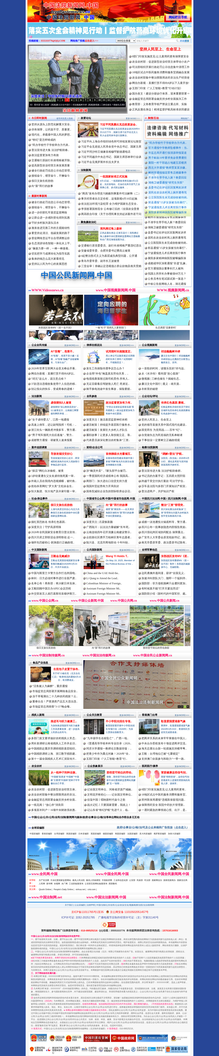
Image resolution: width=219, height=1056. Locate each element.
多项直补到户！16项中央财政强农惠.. (53, 810)
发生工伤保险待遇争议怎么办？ (105, 368)
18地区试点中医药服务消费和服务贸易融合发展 (161, 72)
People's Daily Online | (64, 889)
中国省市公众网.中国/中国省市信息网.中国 (111, 498)
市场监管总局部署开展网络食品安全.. (55, 691)
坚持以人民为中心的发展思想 (49, 263)
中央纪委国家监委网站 (60, 880)
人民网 (42, 883)
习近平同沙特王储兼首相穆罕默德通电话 (105, 151)
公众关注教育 (94, 714)
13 (113, 100)
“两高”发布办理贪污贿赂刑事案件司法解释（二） (111, 193)
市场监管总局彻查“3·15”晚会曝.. (51, 706)
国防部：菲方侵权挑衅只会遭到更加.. (164, 583)
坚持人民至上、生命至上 (160, 49)
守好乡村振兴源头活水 (45, 222)
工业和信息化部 (120, 880)
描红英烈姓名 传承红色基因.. (48, 521)
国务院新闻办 (169, 880)
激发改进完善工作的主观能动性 (50, 227)
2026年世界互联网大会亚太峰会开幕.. (53, 368)
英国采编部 (96, 833)
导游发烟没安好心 (62, 453)
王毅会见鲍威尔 (60, 556)
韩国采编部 (120, 833)
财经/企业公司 (95, 447)
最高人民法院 (78, 880)
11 (104, 100)
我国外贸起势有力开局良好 (102, 486)
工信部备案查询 (76, 883)
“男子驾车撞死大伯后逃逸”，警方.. (52, 435)
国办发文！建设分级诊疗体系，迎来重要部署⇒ (161, 93)
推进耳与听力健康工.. (64, 721)
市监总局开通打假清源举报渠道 (167, 152)
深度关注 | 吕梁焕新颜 (99, 521)
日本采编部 (83, 833)
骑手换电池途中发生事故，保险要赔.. (108, 388)
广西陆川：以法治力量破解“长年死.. (108, 527)
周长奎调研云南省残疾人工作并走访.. (53, 743)
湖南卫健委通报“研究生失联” (166, 182)
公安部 (132, 880)
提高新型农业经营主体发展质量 (50, 165)
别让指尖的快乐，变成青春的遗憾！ (53, 388)
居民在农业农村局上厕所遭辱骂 (167, 192)
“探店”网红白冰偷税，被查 (47, 470)
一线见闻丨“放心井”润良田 (47, 804)
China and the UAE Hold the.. (102, 573)
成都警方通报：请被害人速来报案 (51, 440)
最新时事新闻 (39, 195)
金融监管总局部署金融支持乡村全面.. (53, 799)
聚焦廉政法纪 (88, 222)
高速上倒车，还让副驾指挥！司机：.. (53, 424)
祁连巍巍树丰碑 (170, 351)
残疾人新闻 (37, 714)
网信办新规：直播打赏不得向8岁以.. (53, 373)
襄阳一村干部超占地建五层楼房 (167, 162)
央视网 (57, 883)
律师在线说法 (94, 344)
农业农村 (36, 766)
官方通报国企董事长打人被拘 (165, 272)
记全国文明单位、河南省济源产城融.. (109, 789)
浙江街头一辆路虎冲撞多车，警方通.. (53, 429)
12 (108, 100)
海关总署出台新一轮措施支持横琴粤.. (164, 748)
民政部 (140, 880)
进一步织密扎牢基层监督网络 (49, 212)
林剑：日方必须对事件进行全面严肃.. (53, 578)
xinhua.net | (81, 889)
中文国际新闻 (39, 549)
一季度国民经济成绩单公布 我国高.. (107, 475)
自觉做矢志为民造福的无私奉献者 (162, 435)
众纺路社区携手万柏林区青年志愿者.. (108, 537)
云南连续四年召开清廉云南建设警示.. (108, 532)
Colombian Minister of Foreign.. (104, 583)
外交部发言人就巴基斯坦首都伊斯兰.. (53, 593)
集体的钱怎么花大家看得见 (47, 258)
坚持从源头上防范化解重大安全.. (51, 124)
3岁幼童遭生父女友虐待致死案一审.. (53, 475)
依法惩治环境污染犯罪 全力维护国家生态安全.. (109, 203)
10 (99, 100)
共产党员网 (44, 880)
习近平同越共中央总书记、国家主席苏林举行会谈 (111, 156)
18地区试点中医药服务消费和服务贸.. (164, 794)
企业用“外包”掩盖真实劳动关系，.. (107, 373)
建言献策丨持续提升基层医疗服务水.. (108, 424)
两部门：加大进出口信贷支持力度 (106, 481)
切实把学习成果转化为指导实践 (50, 253)
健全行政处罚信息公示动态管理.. (51, 170)
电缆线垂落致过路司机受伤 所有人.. (107, 378)
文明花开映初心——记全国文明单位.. (109, 794)
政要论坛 (86, 118)
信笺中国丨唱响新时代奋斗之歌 (106, 799)
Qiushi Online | (45, 889)
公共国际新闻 (94, 549)
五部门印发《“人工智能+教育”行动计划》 (157, 88)
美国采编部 (71, 833)
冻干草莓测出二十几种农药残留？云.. (55, 696)
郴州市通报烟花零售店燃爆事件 (167, 172)
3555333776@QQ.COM (53, 41)
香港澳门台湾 (149, 714)
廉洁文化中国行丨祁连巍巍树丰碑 (77, 105)
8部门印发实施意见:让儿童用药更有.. (163, 789)
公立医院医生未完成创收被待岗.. (168, 197)
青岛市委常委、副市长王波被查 (100, 260)
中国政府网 (107, 880)
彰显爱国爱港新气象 (173, 721)
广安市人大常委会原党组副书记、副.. (164, 537)
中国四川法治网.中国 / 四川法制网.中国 (164, 498)
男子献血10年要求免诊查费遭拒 (167, 157)
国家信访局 (182, 880)
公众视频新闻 (149, 344)
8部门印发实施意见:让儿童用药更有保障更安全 (160, 56)
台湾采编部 (59, 833)
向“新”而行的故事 (42, 186)
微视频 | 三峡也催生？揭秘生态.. (160, 378)
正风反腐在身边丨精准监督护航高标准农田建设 (161, 109)
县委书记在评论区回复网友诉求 (167, 187)
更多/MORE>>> (133, 118)
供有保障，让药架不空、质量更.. (51, 129)
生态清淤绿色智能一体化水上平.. (51, 243)
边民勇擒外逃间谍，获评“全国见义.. (163, 573)
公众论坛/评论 (150, 396)
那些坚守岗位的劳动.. (120, 772)
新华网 (49, 883)
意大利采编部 (145, 833)
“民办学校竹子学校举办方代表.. (167, 142)
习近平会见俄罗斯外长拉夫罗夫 (100, 162)
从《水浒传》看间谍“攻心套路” (42, 105)
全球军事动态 (149, 549)
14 (118, 100)
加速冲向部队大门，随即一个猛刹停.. (164, 578)
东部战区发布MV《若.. (175, 556)
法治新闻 (36, 396)
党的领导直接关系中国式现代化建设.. (164, 424)
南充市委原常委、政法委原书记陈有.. (164, 542)
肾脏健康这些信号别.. (174, 772)
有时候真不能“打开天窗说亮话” (160, 588)
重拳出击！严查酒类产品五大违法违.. (55, 701)
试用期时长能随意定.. (119, 351)
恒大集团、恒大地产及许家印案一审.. (53, 491)
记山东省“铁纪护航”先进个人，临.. (108, 810)
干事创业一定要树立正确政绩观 (160, 440)
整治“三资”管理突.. (172, 505)
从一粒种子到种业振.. (64, 772)
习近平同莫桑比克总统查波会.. (118, 124)
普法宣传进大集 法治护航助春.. (50, 150)
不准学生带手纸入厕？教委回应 (167, 177)
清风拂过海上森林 (111, 228)
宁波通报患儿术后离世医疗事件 (167, 207)
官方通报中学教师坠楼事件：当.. (168, 147)
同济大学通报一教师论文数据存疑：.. (108, 748)
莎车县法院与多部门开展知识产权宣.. (164, 486)
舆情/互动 (153, 118)
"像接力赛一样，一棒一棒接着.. (50, 248)
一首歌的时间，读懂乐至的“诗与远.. (163, 368)
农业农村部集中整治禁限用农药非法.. (53, 794)
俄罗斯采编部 (160, 833)
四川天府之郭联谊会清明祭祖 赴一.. (52, 537)
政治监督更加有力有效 (45, 155)
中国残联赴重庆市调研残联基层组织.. (53, 748)
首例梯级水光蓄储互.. (119, 453)
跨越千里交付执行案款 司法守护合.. (163, 481)
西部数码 (113, 883)
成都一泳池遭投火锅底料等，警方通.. (164, 521)
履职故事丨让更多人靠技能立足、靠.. (108, 435)
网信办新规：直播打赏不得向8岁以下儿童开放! (160, 82)
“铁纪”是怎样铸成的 (43, 139)
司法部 (147, 880)
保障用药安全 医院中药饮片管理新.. (163, 804)
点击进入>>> (91, 41)
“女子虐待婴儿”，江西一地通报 (50, 419)
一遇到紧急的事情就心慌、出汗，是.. (164, 810)
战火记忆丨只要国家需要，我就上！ (109, 804)
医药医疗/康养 (150, 766)
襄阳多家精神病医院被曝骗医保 (167, 212)
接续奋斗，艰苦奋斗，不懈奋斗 (50, 175)
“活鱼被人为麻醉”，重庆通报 (50, 686)
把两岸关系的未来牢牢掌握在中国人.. (164, 738)
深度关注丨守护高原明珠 (46, 527)
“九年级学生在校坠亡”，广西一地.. (107, 738)
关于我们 (69, 905)
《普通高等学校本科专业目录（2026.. (108, 743)
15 (122, 100)
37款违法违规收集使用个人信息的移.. (53, 383)
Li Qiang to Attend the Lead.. (102, 578)
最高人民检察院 (93, 880)
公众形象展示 (95, 766)
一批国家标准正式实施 (113, 176)
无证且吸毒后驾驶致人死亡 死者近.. (107, 383)
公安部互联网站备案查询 (96, 883)
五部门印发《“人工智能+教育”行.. (106, 758)
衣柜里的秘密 (149, 388)
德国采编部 (108, 833)
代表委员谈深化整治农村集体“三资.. (108, 440)
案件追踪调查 (39, 447)
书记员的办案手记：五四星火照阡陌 (163, 475)
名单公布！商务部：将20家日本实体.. (53, 583)
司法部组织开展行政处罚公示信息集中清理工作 (161, 67)
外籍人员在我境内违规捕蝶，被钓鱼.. (53, 481)
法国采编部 (132, 833)
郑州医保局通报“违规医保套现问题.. (163, 799)
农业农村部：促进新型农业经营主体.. (53, 789)
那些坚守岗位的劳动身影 (165, 646)
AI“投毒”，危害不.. (62, 351)
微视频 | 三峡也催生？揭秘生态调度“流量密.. (119, 105)
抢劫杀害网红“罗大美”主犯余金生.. (52, 486)
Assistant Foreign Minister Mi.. (103, 588)
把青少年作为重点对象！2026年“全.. (108, 753)
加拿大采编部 (174, 833)
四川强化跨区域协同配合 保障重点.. (163, 532)
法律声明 (91, 905)
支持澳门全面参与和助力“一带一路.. (163, 758)
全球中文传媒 (55, 10)
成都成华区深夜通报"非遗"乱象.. (167, 267)
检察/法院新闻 (150, 447)
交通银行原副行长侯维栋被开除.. (51, 160)
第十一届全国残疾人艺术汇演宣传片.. (53, 758)
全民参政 (92, 396)
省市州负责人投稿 (64, 118)
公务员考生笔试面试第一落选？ (167, 282)
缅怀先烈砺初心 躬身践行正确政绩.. (52, 542)
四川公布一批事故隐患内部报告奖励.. (164, 527)
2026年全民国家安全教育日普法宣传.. (53, 532)
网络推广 (185, 118)
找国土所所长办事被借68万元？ (167, 277)
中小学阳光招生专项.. (119, 721)
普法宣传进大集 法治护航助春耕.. (161, 470)
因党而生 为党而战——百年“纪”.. (161, 429)
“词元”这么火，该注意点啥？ (48, 378)
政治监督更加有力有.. (119, 402)
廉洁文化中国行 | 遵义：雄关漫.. (160, 383)
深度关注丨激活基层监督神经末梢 (106, 419)
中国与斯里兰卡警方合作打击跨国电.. (53, 573)
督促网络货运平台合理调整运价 (50, 238)
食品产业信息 (40, 662)
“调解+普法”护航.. (172, 453)
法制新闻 (86, 170)
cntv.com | (92, 889)
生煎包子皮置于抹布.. (66, 669)
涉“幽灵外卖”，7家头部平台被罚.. (106, 470)
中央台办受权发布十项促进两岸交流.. (164, 743)
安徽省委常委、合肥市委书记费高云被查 (105, 250)
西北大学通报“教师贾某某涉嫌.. (167, 167)
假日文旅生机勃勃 (42, 180)
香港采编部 (47, 833)
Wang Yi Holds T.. (117, 556)
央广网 (64, 883)
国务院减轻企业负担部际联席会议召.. (108, 491)
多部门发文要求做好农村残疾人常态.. (53, 738)
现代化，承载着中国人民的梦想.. (51, 134)
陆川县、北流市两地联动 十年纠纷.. (107, 542)
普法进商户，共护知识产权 (157, 491)
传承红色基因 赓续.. (173, 402)
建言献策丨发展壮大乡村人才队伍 (106, 429)
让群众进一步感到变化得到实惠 (50, 217)
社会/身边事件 (39, 498)
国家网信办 (157, 880)
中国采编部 (35, 833)
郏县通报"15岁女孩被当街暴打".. (168, 202)
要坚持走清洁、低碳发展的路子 (50, 233)
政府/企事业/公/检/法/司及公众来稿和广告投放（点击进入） (153, 827)
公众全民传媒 (39, 344)
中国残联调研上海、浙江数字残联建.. (53, 753)
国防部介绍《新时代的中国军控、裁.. (164, 593)
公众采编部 (80, 905)
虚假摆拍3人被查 (61, 402)
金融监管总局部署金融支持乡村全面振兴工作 (159, 98)
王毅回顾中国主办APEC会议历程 (51, 588)
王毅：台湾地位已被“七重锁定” (160, 753)
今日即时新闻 (39, 118)
